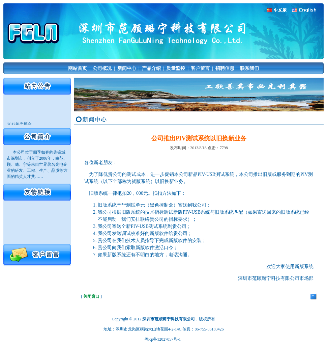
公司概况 (102, 68)
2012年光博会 (19, 124)
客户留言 (200, 68)
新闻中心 (126, 68)
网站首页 (77, 68)
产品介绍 (151, 68)
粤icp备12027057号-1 (162, 339)
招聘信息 (224, 68)
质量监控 (175, 68)
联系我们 (249, 68)
